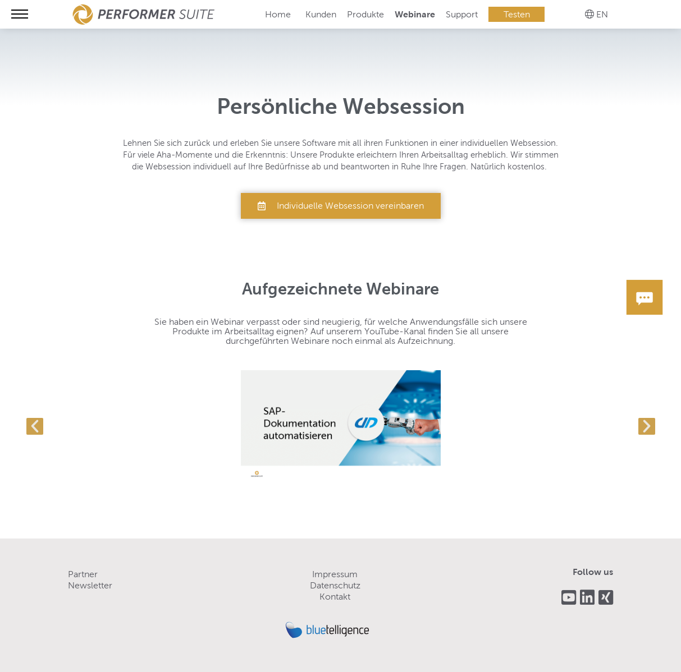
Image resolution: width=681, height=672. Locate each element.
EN (602, 14)
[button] (34, 426)
